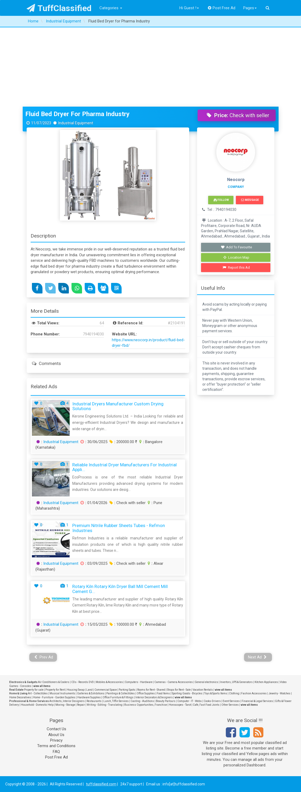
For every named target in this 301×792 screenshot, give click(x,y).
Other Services (230, 704)
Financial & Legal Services (257, 701)
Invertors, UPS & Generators (236, 682)
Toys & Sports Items (215, 693)
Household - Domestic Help (37, 704)
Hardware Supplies (89, 697)
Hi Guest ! (189, 8)
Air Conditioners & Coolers (53, 682)
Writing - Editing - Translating (104, 704)
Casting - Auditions (142, 701)
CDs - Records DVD (82, 682)
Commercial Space (105, 689)
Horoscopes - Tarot (180, 704)
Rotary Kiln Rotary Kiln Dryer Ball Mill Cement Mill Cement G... (120, 589)
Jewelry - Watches (279, 693)
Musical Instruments (62, 693)
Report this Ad (236, 267)
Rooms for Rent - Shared (151, 689)
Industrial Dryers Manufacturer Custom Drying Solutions (118, 406)
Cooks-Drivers (212, 701)
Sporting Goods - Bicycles (187, 693)
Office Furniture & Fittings (118, 697)
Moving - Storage (65, 704)
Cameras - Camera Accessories (173, 682)
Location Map (236, 257)
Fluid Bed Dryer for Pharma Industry (77, 114)
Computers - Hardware (138, 682)
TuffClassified (59, 8)
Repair (81, 704)
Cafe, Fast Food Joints (206, 704)
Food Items (163, 693)
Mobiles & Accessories (109, 682)
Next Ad (257, 657)
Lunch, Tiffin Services (116, 701)
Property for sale (34, 689)
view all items (41, 686)
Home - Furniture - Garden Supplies (54, 697)
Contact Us (56, 729)
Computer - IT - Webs (189, 701)
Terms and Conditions (56, 745)
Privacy (56, 740)
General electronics (206, 682)
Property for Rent (55, 689)
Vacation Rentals (203, 689)
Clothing (234, 693)
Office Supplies (146, 693)
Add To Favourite (236, 247)
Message (250, 200)
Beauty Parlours (165, 701)
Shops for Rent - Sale (179, 689)
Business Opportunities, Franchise (145, 704)
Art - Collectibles (38, 693)
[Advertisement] (150, 67)
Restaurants (94, 701)
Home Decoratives (20, 697)
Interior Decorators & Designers (154, 697)
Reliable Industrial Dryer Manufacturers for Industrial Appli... (124, 467)
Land (89, 689)
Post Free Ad (221, 8)
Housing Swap (75, 689)
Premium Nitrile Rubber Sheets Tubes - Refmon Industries (118, 528)
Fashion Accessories (254, 693)
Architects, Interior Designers (67, 701)
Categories (110, 8)
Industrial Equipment (60, 441)
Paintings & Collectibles (120, 693)
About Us (56, 734)
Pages (250, 8)
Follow (221, 200)
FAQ (56, 751)
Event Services (231, 701)
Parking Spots (127, 689)
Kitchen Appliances (266, 682)
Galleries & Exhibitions (90, 693)
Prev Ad (43, 657)
